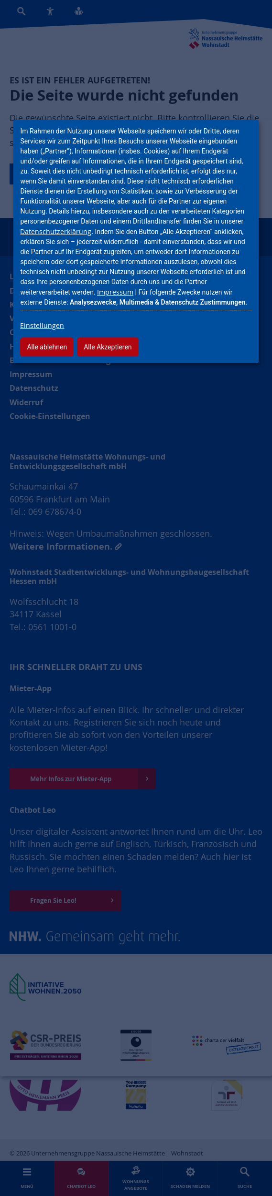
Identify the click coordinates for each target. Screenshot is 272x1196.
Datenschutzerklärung (55, 231)
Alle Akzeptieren (107, 347)
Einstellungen (42, 325)
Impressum (115, 291)
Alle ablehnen (47, 347)
